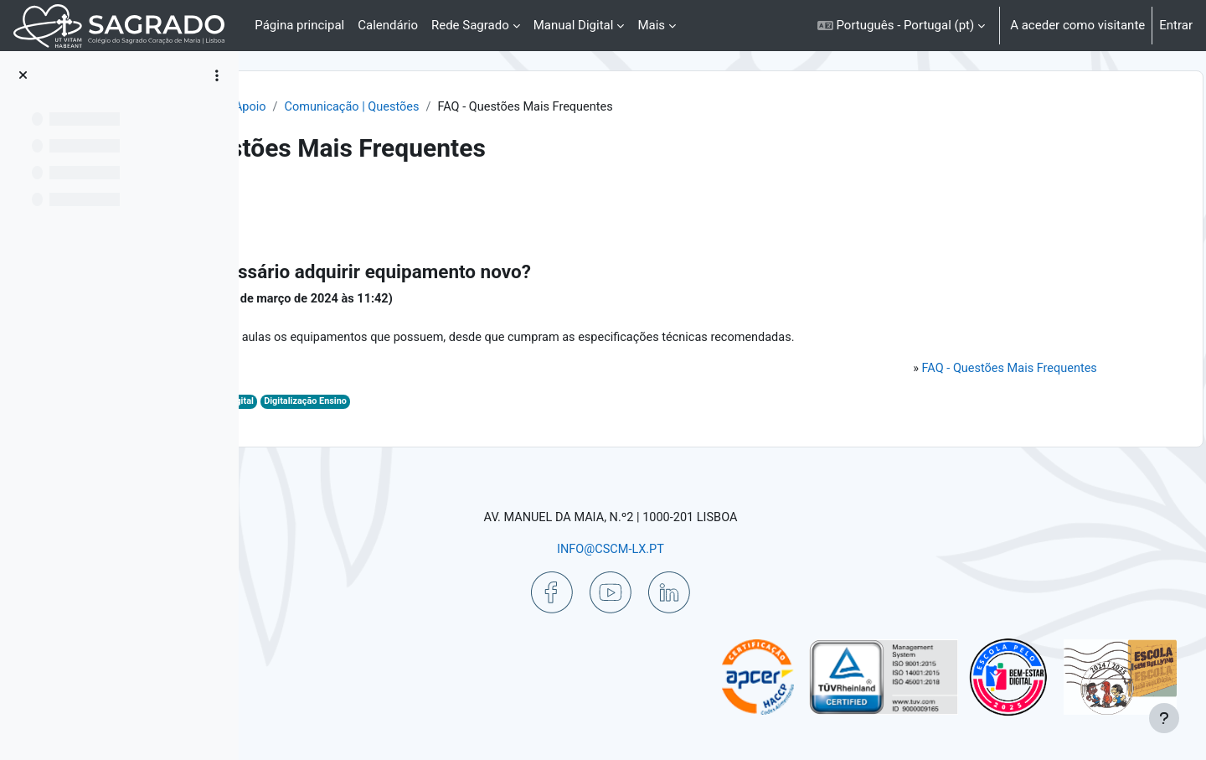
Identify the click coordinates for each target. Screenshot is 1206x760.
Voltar (300, 205)
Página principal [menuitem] (299, 25)
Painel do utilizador (352, 107)
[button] (901, 25)
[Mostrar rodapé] (1164, 718)
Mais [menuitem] (651, 25)
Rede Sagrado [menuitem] (470, 25)
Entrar (1176, 25)
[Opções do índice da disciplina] (217, 75)
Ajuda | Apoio (461, 107)
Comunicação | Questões (587, 107)
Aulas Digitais (421, 406)
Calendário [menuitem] (388, 25)
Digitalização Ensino (542, 406)
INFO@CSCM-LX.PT (708, 548)
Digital (474, 406)
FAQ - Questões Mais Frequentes (989, 372)
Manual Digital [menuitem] (573, 25)
